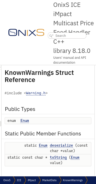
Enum (53, 121)
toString (87, 171)
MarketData (49, 180)
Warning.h (64, 93)
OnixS (6, 180)
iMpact (32, 180)
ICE (19, 180)
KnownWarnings (73, 180)
